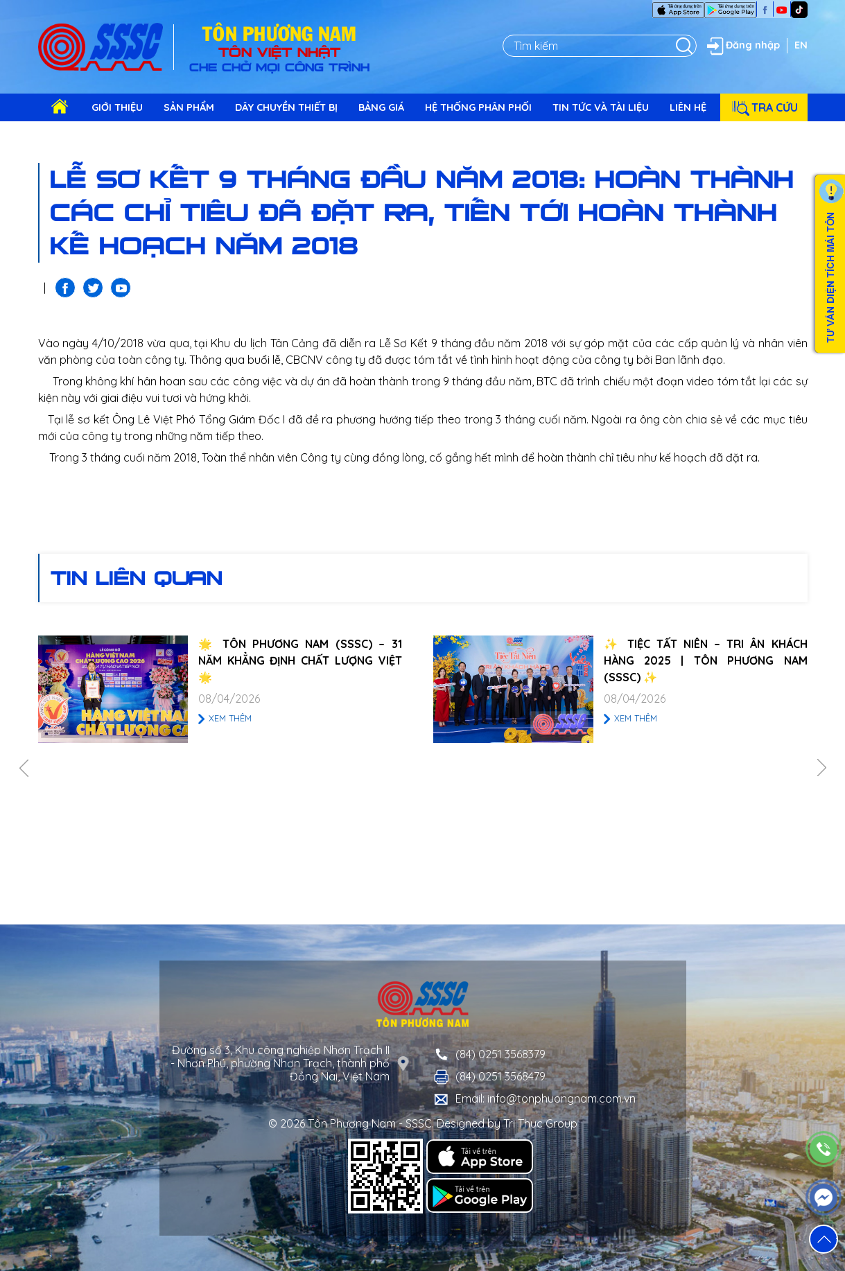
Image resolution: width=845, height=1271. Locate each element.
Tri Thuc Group (540, 1123)
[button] (823, 1239)
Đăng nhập (742, 46)
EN (801, 45)
